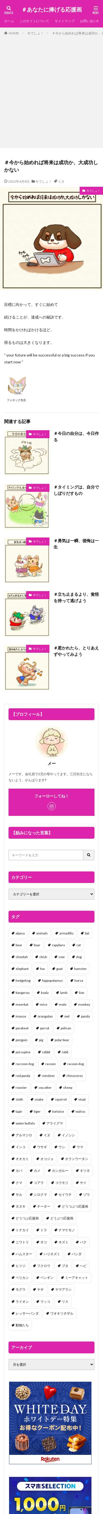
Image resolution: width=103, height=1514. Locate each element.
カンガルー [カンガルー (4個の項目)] (60, 1171)
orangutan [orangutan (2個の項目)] (45, 1016)
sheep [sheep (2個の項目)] (67, 1087)
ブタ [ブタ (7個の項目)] (65, 1266)
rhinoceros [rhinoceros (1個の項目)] (74, 1076)
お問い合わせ (90, 21)
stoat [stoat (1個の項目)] (82, 1099)
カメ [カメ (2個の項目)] (37, 1171)
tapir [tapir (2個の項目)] (19, 1111)
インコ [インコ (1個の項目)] (21, 1147)
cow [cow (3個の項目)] (62, 957)
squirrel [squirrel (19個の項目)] (61, 1099)
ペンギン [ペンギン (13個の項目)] (47, 1278)
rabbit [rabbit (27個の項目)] (46, 1052)
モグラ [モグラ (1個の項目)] (21, 1289)
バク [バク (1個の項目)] (83, 1242)
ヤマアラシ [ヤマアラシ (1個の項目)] (63, 1289)
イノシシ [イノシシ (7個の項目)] (68, 1135)
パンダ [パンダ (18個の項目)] (77, 1254)
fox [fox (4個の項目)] (42, 969)
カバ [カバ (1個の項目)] (19, 1171)
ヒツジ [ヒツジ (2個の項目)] (21, 1266)
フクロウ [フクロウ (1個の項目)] (43, 1266)
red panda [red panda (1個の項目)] (23, 1076)
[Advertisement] (51, 90)
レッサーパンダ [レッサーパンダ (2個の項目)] (27, 1313)
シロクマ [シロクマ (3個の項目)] (40, 1194)
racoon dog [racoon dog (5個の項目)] (75, 1064)
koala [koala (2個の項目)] (45, 993)
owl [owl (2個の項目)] (66, 1016)
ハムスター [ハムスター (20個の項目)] (24, 1254)
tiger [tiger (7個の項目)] (37, 1111)
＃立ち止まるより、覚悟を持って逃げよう (76, 597)
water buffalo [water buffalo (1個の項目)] (25, 1123)
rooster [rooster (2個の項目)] (21, 1087)
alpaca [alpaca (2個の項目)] (20, 933)
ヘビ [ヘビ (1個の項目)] (83, 1266)
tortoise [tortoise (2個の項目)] (58, 1111)
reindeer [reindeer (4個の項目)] (48, 1076)
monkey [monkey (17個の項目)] (84, 1004)
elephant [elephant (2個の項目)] (22, 969)
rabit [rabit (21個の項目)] (65, 1052)
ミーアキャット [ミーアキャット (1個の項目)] (76, 1278)
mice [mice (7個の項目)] (43, 1004)
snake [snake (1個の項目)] (39, 1099)
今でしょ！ (35, 33)
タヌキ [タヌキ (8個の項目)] (21, 1206)
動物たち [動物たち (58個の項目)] (22, 1325)
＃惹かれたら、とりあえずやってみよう (76, 651)
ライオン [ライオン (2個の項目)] (22, 1301)
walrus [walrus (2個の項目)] (80, 1111)
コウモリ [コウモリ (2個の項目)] (61, 1183)
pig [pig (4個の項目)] (41, 1040)
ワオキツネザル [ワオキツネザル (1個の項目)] (61, 1313)
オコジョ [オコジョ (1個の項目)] (47, 1159)
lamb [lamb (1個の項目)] (63, 993)
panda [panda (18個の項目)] (85, 1016)
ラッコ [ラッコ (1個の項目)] (45, 1301)
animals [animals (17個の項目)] (42, 933)
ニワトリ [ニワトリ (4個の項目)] (22, 1242)
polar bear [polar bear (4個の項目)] (62, 1040)
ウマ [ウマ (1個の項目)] (80, 1147)
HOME (14, 33)
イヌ (61, 181)
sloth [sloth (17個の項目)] (19, 1099)
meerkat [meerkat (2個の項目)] (22, 1004)
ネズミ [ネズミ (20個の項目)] (63, 1242)
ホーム (9, 21)
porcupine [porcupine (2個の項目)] (23, 1052)
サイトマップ (64, 21)
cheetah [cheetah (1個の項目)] (22, 957)
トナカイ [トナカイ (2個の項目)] (22, 1230)
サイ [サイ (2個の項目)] (83, 1183)
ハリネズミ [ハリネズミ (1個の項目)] (52, 1254)
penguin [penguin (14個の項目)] (21, 1040)
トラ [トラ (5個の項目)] (43, 1230)
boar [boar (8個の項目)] (37, 945)
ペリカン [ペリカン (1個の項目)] (22, 1278)
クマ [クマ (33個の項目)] (19, 1183)
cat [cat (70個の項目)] (78, 945)
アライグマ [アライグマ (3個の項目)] (54, 1123)
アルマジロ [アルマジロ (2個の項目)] (24, 1135)
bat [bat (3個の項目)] (87, 933)
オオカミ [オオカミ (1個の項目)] (22, 1159)
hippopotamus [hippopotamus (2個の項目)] (52, 980)
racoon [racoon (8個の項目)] (50, 1064)
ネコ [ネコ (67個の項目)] (43, 1242)
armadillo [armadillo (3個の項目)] (66, 933)
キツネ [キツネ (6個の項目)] (85, 1171)
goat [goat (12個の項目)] (59, 969)
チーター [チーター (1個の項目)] (43, 1206)
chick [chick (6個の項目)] (43, 957)
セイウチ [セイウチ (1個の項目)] (65, 1194)
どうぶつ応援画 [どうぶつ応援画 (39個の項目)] (61, 1218)
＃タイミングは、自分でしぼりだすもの (76, 490)
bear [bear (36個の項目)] (19, 945)
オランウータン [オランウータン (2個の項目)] (76, 1159)
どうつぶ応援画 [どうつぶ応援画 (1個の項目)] (27, 1218)
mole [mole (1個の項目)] (62, 1004)
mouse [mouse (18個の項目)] (21, 1016)
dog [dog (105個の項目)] (79, 957)
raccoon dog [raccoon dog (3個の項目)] (25, 1064)
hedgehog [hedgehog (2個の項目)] (23, 980)
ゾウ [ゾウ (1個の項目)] (86, 1194)
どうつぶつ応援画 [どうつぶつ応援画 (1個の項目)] (75, 1206)
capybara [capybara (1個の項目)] (58, 945)
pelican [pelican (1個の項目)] (66, 1028)
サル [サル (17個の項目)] (19, 1194)
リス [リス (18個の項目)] (65, 1301)
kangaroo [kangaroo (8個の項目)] (22, 993)
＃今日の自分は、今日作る (76, 436)
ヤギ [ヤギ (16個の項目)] (40, 1289)
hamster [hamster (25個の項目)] (80, 969)
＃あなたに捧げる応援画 (51, 9)
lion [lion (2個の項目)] (81, 993)
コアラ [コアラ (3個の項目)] (39, 1183)
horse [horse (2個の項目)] (78, 980)
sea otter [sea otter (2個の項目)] (45, 1087)
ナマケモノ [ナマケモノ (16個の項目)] (67, 1230)
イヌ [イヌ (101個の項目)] (47, 1135)
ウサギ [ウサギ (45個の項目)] (42, 1147)
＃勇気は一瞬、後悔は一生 (76, 543)
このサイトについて (34, 21)
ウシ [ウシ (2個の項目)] (62, 1147)
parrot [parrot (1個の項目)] (44, 1028)
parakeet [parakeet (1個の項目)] (22, 1028)
